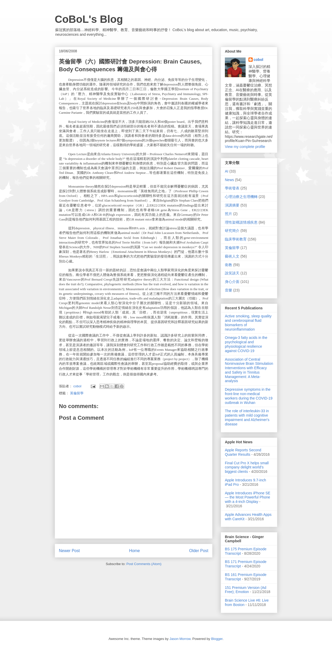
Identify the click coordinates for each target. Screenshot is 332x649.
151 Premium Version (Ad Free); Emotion (245, 590)
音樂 (228, 290)
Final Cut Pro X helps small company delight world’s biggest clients (247, 467)
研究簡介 (232, 231)
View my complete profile (245, 147)
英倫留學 (77, 393)
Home (134, 550)
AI (226, 171)
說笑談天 (232, 273)
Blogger (217, 639)
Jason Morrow (179, 639)
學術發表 (232, 188)
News (229, 180)
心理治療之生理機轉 (241, 197)
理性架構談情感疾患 (241, 222)
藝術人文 (232, 256)
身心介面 (232, 282)
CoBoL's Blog (89, 19)
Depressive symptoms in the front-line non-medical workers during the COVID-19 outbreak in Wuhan (249, 395)
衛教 (228, 265)
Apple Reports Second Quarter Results (243, 452)
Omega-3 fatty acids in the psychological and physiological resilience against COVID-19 (246, 344)
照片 (228, 214)
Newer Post (69, 550)
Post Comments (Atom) (143, 564)
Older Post (198, 550)
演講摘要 (232, 205)
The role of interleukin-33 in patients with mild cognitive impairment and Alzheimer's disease (247, 417)
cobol (258, 60)
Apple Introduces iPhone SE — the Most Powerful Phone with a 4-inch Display (247, 497)
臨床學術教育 (236, 239)
